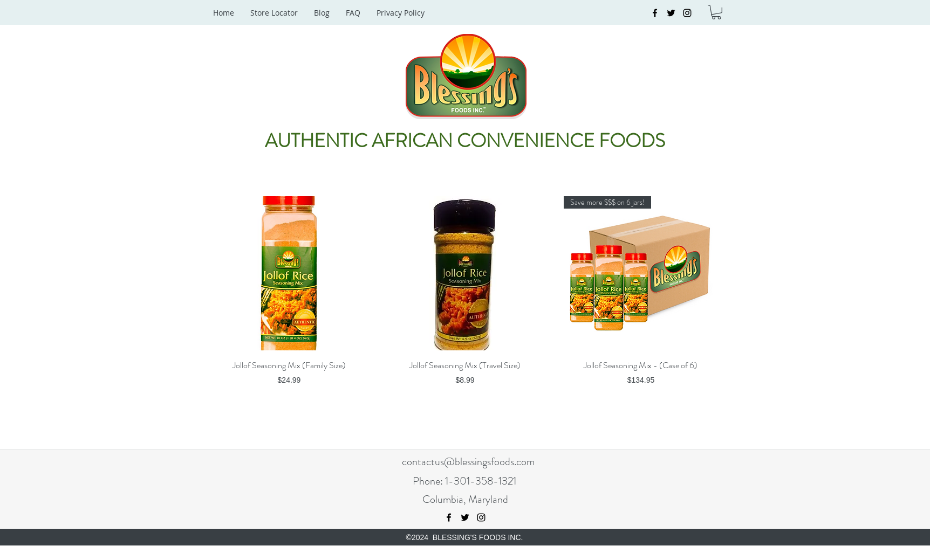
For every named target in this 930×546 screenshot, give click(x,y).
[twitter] (671, 13)
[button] (716, 12)
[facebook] (654, 13)
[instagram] (687, 13)
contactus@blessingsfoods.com (468, 461)
